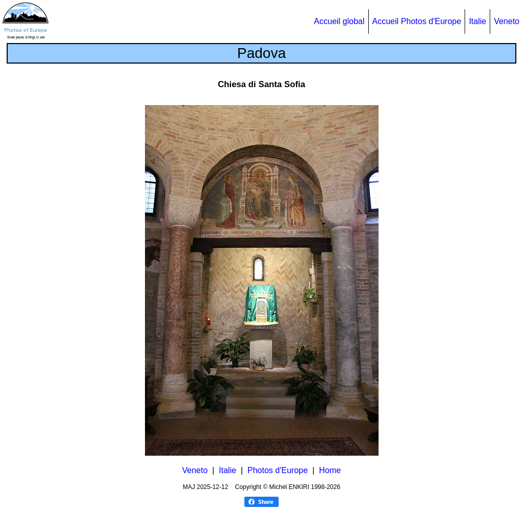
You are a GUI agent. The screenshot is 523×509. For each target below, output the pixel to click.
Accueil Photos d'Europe (417, 21)
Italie (477, 21)
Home (330, 470)
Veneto (506, 21)
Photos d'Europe (277, 470)
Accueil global (339, 21)
